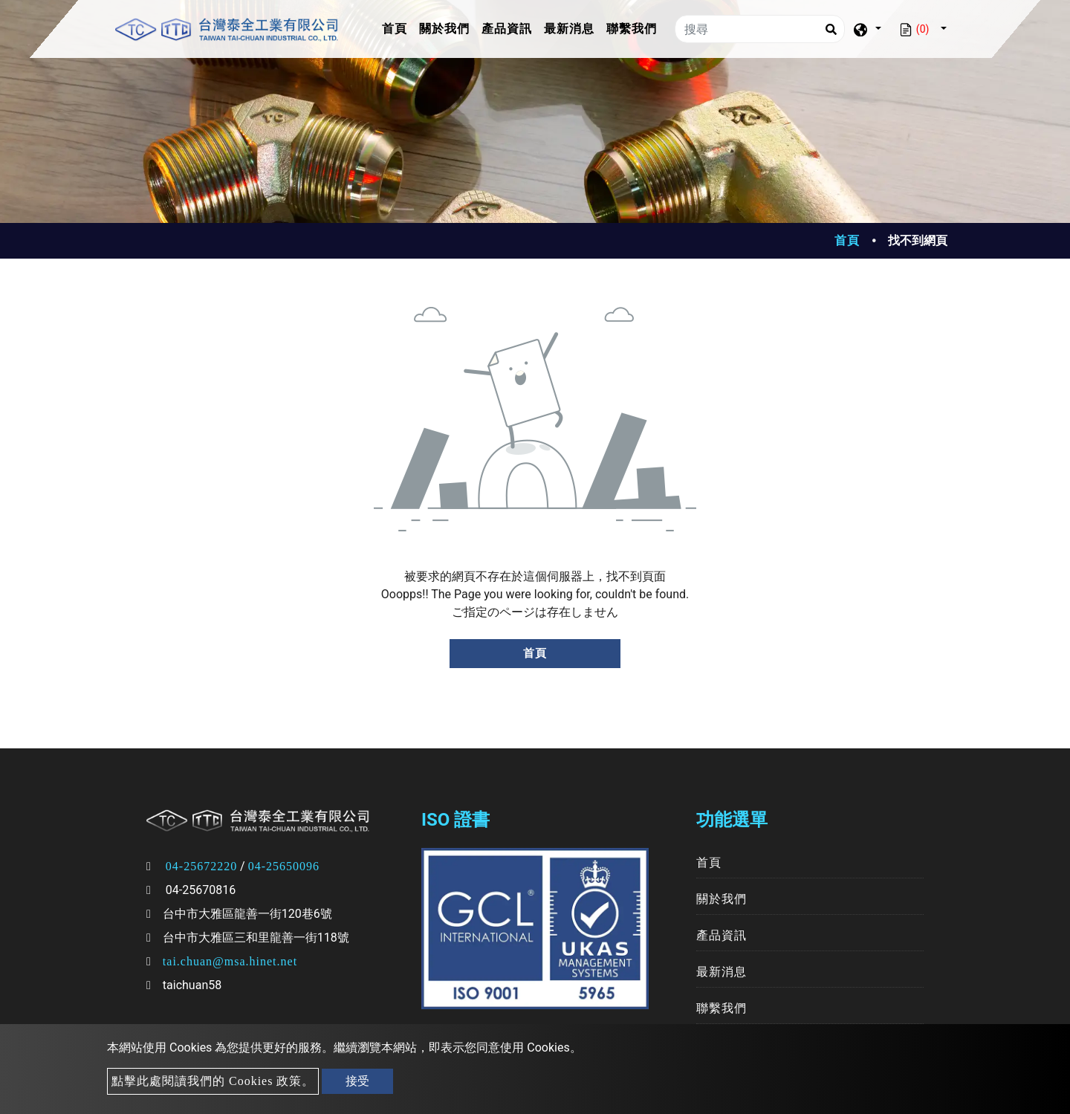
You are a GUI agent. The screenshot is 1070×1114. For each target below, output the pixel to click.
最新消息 (569, 28)
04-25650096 (284, 866)
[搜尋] (760, 29)
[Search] (831, 29)
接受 (357, 1081)
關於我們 (444, 28)
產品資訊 (507, 28)
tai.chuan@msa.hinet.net (230, 961)
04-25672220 (201, 866)
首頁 (397, 27)
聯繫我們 (631, 28)
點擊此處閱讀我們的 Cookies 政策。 (212, 1081)
